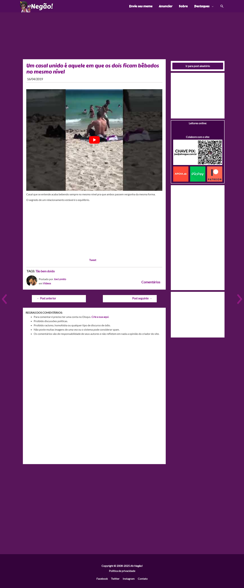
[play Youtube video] (94, 140)
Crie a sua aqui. (100, 316)
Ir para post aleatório (198, 66)
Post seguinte (142, 298)
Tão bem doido (45, 271)
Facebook (102, 578)
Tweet (92, 260)
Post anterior (46, 298)
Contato (143, 578)
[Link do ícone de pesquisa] (222, 6)
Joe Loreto (60, 279)
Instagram (129, 578)
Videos (47, 283)
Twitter (115, 578)
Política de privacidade (122, 570)
